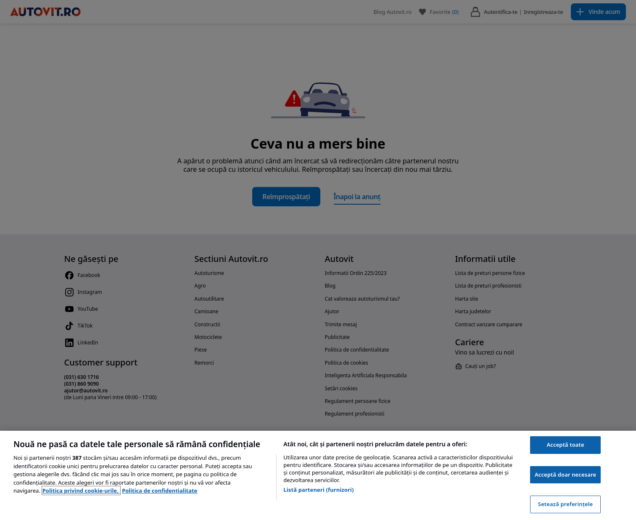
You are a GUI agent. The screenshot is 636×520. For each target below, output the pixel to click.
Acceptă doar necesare (565, 474)
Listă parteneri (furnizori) (318, 489)
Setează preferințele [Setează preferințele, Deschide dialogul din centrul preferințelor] (565, 504)
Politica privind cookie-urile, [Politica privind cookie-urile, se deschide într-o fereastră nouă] (81, 490)
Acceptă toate (565, 444)
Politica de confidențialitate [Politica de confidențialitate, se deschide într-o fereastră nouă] (159, 490)
